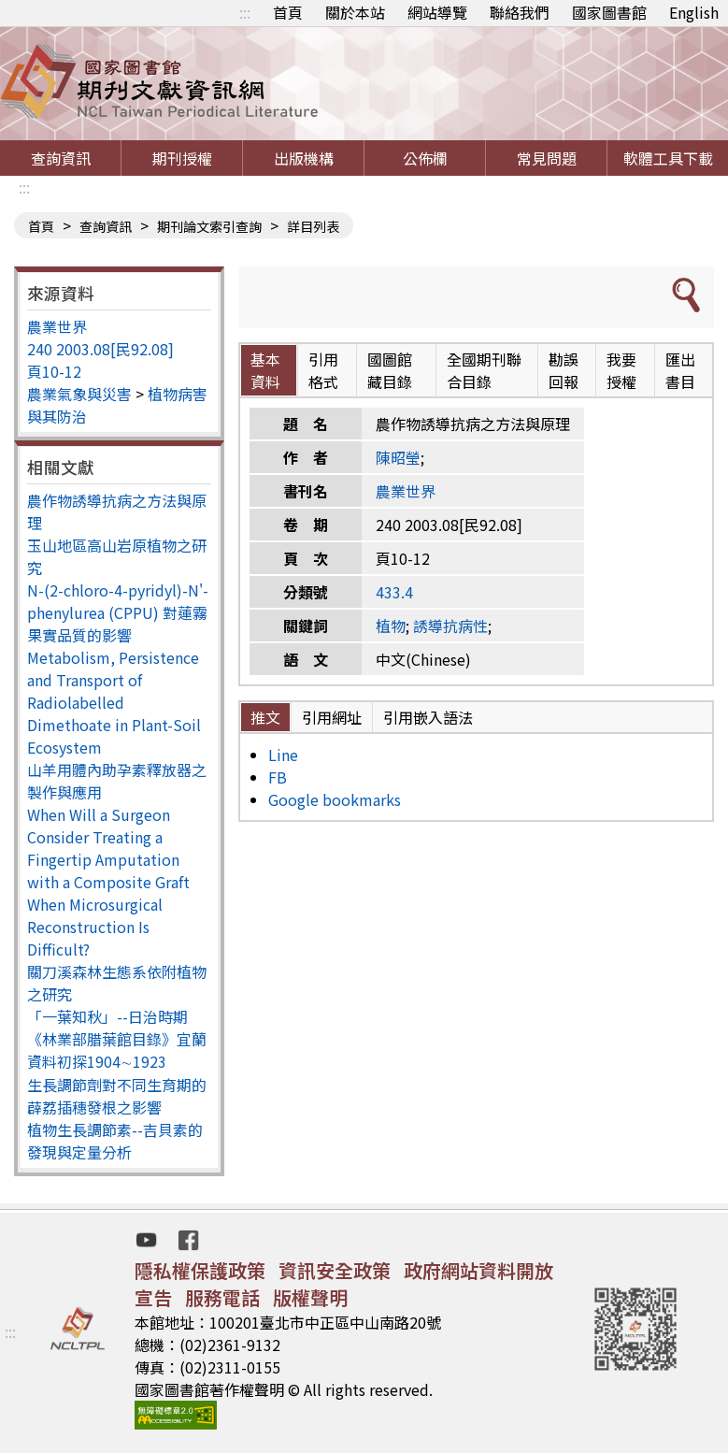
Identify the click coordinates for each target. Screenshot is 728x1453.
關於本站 (355, 12)
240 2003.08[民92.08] (100, 349)
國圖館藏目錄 (389, 370)
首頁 (288, 12)
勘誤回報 (563, 370)
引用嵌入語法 (428, 717)
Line (283, 754)
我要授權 (621, 370)
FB (277, 777)
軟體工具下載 (668, 158)
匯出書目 (680, 370)
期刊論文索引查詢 (209, 226)
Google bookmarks (334, 799)
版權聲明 (310, 1297)
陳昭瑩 (398, 457)
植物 (391, 625)
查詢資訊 (61, 158)
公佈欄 (425, 158)
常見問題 (547, 158)
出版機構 (304, 158)
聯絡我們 (520, 12)
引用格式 (323, 370)
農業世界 (57, 326)
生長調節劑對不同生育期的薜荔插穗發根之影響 (117, 1095)
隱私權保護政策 (200, 1270)
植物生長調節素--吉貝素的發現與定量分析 (115, 1140)
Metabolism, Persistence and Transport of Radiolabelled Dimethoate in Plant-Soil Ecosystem (114, 702)
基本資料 (265, 370)
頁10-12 (54, 371)
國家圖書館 (609, 12)
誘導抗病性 (450, 625)
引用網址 (332, 717)
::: (244, 12)
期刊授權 (182, 158)
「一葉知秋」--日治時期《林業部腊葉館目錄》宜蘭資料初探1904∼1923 (117, 1038)
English (694, 12)
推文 (265, 717)
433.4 (394, 592)
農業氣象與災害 (79, 393)
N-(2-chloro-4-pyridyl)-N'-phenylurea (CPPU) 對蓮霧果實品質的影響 (117, 612)
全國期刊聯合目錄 (484, 370)
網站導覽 (437, 12)
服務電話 (222, 1297)
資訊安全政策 (334, 1270)
